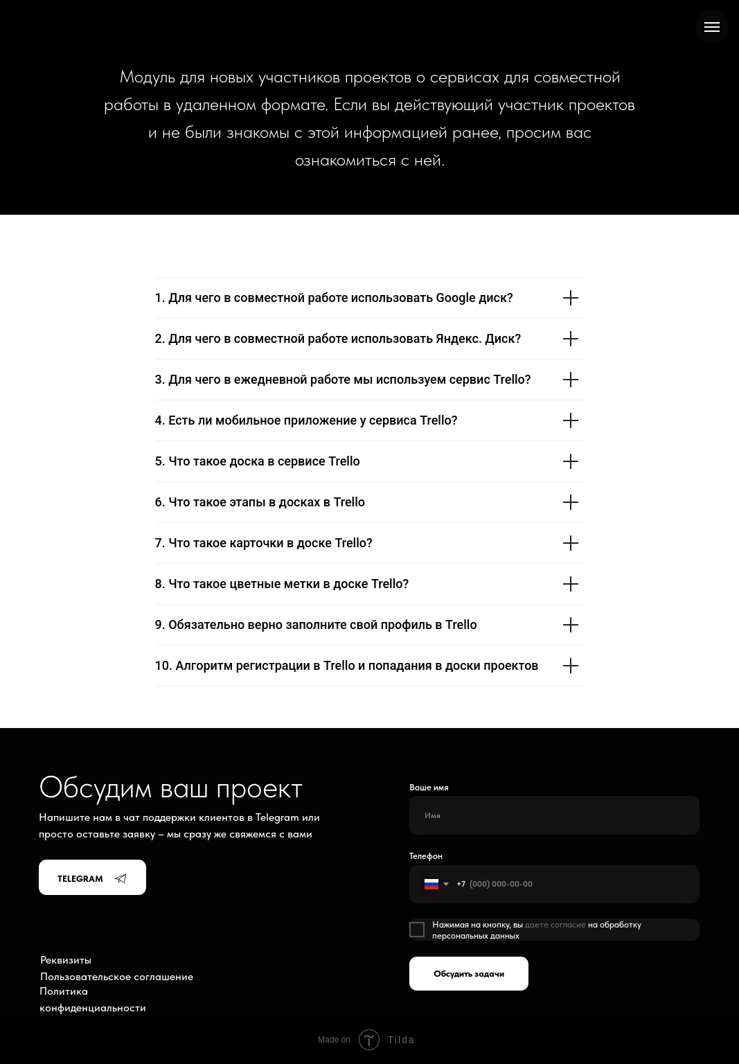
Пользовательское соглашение (116, 976)
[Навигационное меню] (712, 27)
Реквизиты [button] (65, 959)
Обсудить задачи (469, 973)
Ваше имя (429, 786)
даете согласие (555, 924)
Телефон (426, 855)
